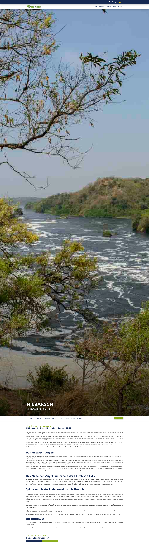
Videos (28, 2)
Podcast (35, 2)
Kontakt (41, 2)
